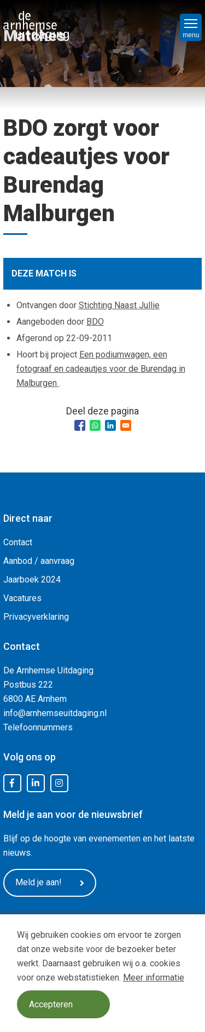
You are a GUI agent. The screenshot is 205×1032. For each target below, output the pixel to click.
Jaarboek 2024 (32, 579)
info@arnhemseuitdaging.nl (55, 713)
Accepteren (51, 1004)
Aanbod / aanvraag (38, 561)
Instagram (59, 783)
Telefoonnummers (38, 727)
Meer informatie (153, 977)
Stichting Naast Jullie (119, 305)
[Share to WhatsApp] (95, 425)
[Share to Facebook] (79, 425)
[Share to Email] (125, 425)
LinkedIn (35, 783)
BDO (95, 321)
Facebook (12, 783)
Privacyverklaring (36, 617)
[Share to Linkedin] (110, 425)
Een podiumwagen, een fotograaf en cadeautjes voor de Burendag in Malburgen (100, 368)
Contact (17, 542)
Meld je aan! (49, 882)
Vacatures (22, 598)
